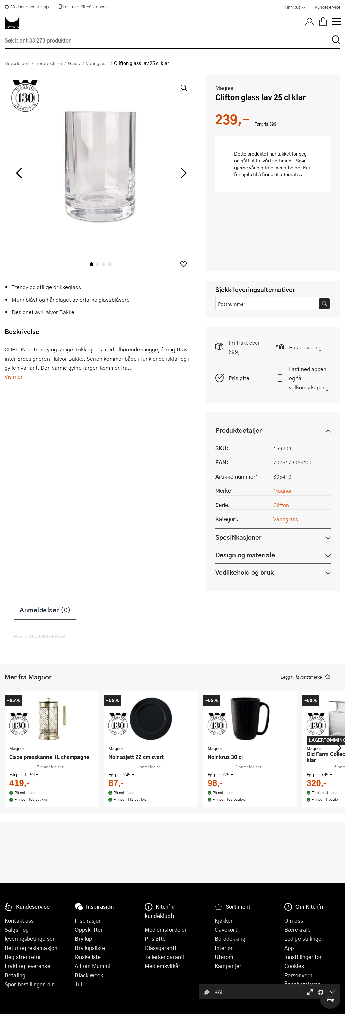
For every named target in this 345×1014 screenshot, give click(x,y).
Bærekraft (297, 929)
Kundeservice (327, 7)
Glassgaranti (160, 948)
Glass (74, 63)
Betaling (15, 975)
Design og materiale (245, 555)
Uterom (224, 957)
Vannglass (97, 63)
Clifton (281, 505)
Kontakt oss (19, 920)
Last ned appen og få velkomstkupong (309, 378)
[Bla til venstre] (19, 173)
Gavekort (226, 929)
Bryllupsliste (90, 948)
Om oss (293, 920)
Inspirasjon (88, 920)
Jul (78, 984)
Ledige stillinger (303, 938)
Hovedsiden (17, 63)
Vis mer (14, 377)
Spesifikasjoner (238, 537)
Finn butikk (295, 7)
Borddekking (48, 63)
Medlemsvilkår (162, 966)
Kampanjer (228, 966)
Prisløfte (239, 378)
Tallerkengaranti (164, 957)
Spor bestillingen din (30, 984)
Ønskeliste (88, 957)
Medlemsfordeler (166, 929)
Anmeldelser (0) (45, 609)
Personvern (298, 975)
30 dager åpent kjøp (27, 7)
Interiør (224, 948)
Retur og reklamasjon (31, 948)
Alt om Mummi (93, 966)
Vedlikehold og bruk (244, 572)
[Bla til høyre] (182, 173)
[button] (183, 264)
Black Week (89, 975)
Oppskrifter (89, 929)
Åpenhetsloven (302, 984)
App (289, 948)
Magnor (224, 88)
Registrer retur (23, 957)
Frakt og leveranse (27, 966)
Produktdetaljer (238, 430)
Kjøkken (224, 920)
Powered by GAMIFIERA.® (39, 636)
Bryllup (83, 938)
